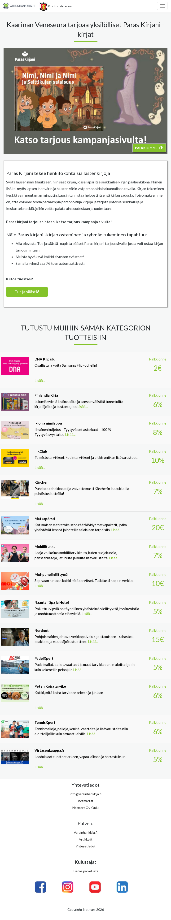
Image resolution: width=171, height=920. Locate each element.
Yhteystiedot (86, 846)
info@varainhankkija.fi (85, 794)
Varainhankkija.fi (85, 832)
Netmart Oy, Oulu (85, 808)
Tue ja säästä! (27, 291)
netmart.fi (85, 801)
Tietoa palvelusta (85, 871)
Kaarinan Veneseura (56, 6)
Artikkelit (85, 839)
